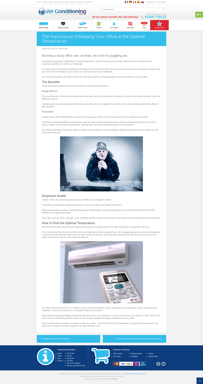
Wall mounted (118, 354)
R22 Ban (88, 2)
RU (142, 2)
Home (39, 2)
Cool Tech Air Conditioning (117, 323)
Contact (56, 2)
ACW (66, 49)
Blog (50, 2)
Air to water (117, 356)
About (59, 356)
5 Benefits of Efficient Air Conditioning (54, 339)
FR (126, 2)
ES (138, 2)
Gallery (72, 2)
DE (130, 2)
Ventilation (134, 356)
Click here (52, 237)
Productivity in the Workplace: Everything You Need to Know (140, 339)
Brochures (80, 2)
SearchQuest (113, 379)
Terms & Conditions (73, 363)
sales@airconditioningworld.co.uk (134, 373)
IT (134, 2)
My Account (151, 2)
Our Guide (64, 2)
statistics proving (53, 315)
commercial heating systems (60, 318)
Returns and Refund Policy (76, 366)
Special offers (153, 356)
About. (45, 2)
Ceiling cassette (136, 354)
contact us (76, 323)
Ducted (150, 354)
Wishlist (163, 2)
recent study (49, 69)
